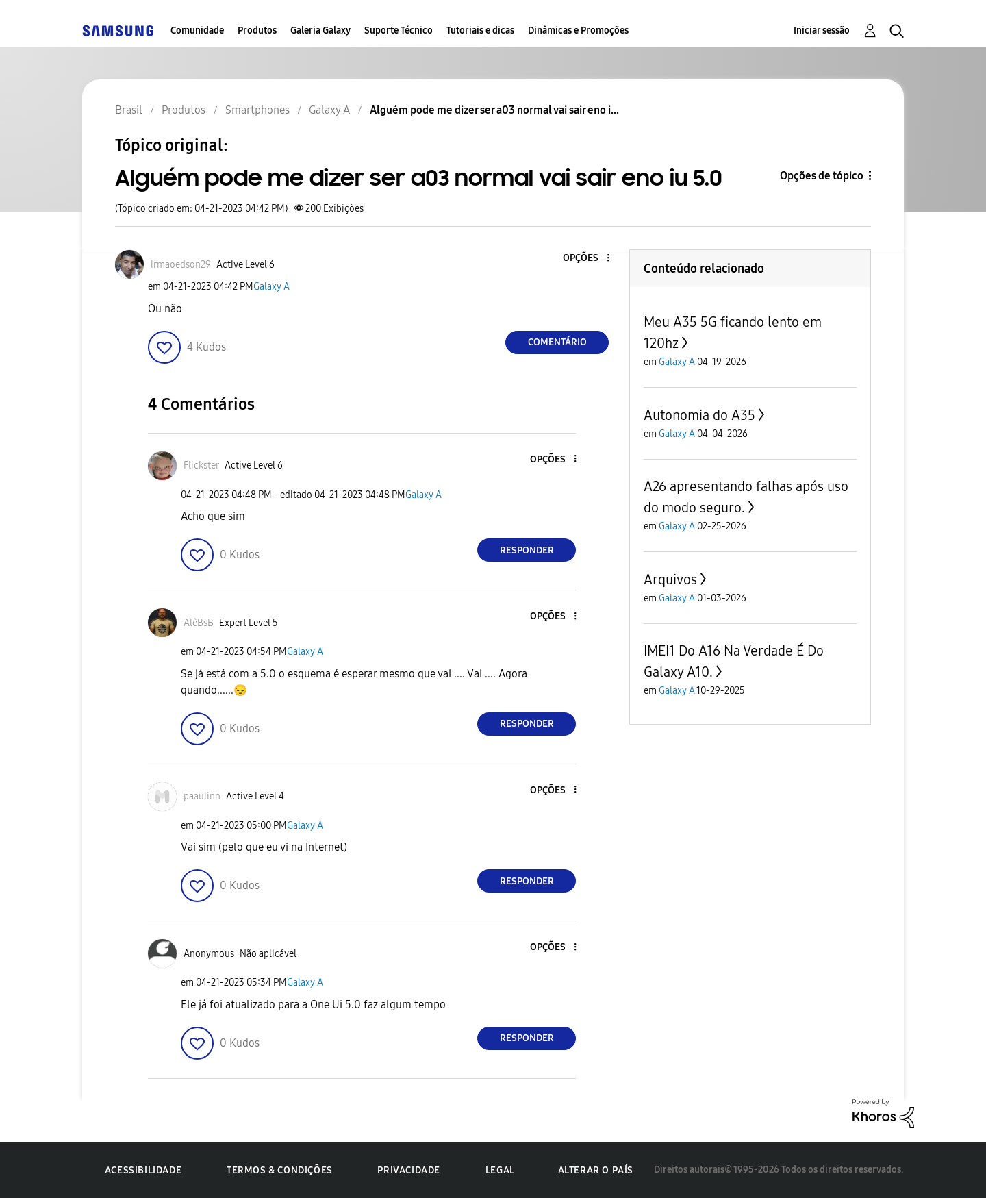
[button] (585, 258)
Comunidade (197, 30)
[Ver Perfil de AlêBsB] (199, 623)
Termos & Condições (280, 1170)
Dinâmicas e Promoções (578, 30)
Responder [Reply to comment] (527, 550)
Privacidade (408, 1170)
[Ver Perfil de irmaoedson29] (181, 265)
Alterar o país (595, 1170)
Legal (500, 1170)
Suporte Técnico (398, 30)
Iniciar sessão (822, 30)
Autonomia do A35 (699, 415)
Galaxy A (271, 286)
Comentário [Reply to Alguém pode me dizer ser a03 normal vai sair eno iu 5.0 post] (557, 342)
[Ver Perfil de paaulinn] (202, 796)
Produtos (257, 30)
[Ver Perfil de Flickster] (201, 465)
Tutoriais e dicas (480, 30)
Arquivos (670, 579)
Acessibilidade (143, 1170)
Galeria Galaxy (320, 30)
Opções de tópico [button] (821, 175)
